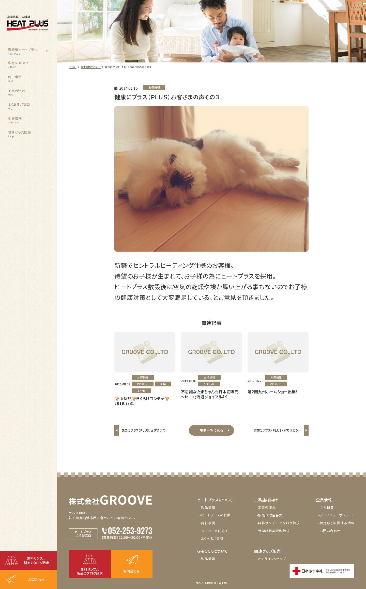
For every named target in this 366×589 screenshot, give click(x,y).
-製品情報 (207, 507)
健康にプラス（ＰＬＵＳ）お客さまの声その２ (145, 433)
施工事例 (15, 78)
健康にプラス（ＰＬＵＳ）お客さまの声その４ (277, 433)
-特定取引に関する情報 (336, 522)
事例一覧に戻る (211, 430)
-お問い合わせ (329, 530)
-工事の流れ (266, 507)
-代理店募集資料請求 (273, 530)
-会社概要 (326, 507)
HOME (72, 67)
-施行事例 (207, 522)
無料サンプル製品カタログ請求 (36, 560)
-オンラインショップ (271, 558)
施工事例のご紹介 (91, 67)
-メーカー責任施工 (214, 530)
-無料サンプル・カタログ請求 (278, 522)
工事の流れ (16, 92)
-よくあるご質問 (211, 538)
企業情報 (15, 120)
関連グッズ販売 (19, 134)
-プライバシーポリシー (335, 515)
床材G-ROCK (18, 64)
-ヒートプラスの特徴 (215, 515)
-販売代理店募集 (270, 515)
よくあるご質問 (19, 106)
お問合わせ (36, 579)
